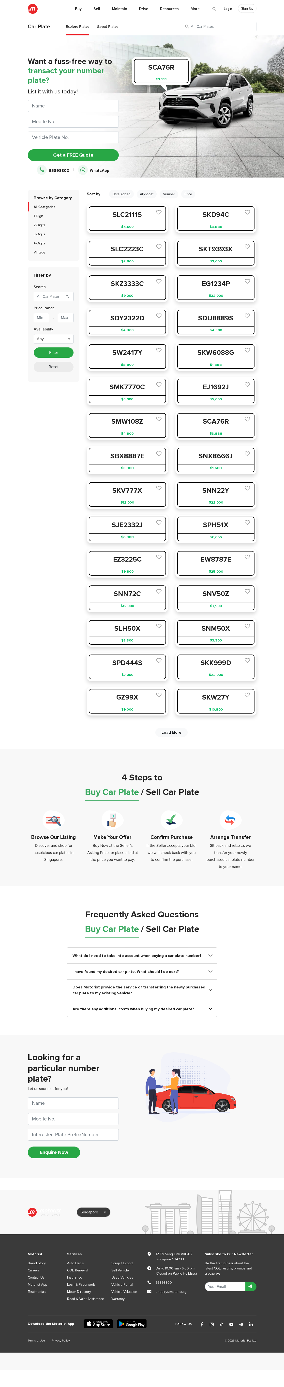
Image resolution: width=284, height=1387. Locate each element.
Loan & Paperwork (81, 1285)
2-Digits (39, 225)
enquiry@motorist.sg (171, 1292)
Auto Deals (75, 1263)
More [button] (195, 8)
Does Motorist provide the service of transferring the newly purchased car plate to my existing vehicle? (142, 990)
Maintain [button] (119, 8)
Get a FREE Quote (73, 155)
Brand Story (37, 1263)
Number (169, 194)
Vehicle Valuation (124, 1292)
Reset (54, 366)
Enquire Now (54, 1152)
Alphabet (146, 194)
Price (188, 194)
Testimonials (37, 1292)
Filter (53, 352)
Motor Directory (79, 1292)
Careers (34, 1270)
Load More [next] (171, 732)
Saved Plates (107, 26)
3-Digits (39, 234)
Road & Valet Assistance (85, 1299)
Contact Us (36, 1277)
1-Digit (38, 216)
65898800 (53, 170)
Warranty (118, 1299)
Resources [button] (169, 8)
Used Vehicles (122, 1277)
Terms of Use (36, 1340)
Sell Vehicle (120, 1270)
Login (228, 9)
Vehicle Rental (122, 1285)
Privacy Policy (61, 1340)
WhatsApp (93, 170)
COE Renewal (77, 1270)
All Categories (44, 207)
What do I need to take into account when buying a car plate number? (142, 955)
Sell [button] (96, 8)
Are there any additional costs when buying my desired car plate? (142, 1009)
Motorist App (37, 1285)
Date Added (121, 194)
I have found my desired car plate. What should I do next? (142, 971)
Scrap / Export (122, 1263)
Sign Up (247, 8)
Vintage (39, 252)
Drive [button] (143, 8)
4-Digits (39, 243)
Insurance (74, 1277)
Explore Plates (77, 26)
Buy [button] (78, 8)
